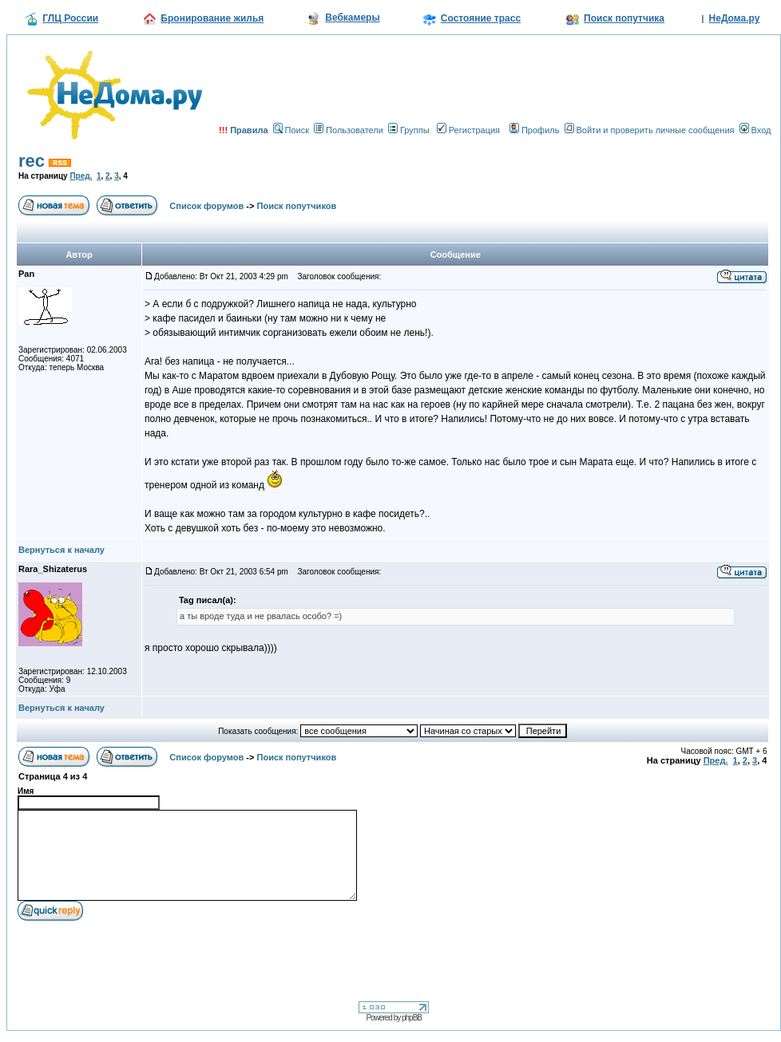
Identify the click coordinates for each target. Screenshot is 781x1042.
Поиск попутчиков (297, 206)
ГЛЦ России (70, 18)
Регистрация (468, 130)
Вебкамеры (352, 17)
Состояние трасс (481, 18)
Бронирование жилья (212, 18)
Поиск (291, 130)
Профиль (534, 130)
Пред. (80, 176)
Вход (755, 130)
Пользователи (348, 130)
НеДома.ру (734, 18)
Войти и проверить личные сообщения (650, 130)
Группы (409, 130)
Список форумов (206, 206)
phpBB (412, 1017)
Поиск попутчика (624, 18)
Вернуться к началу (61, 550)
